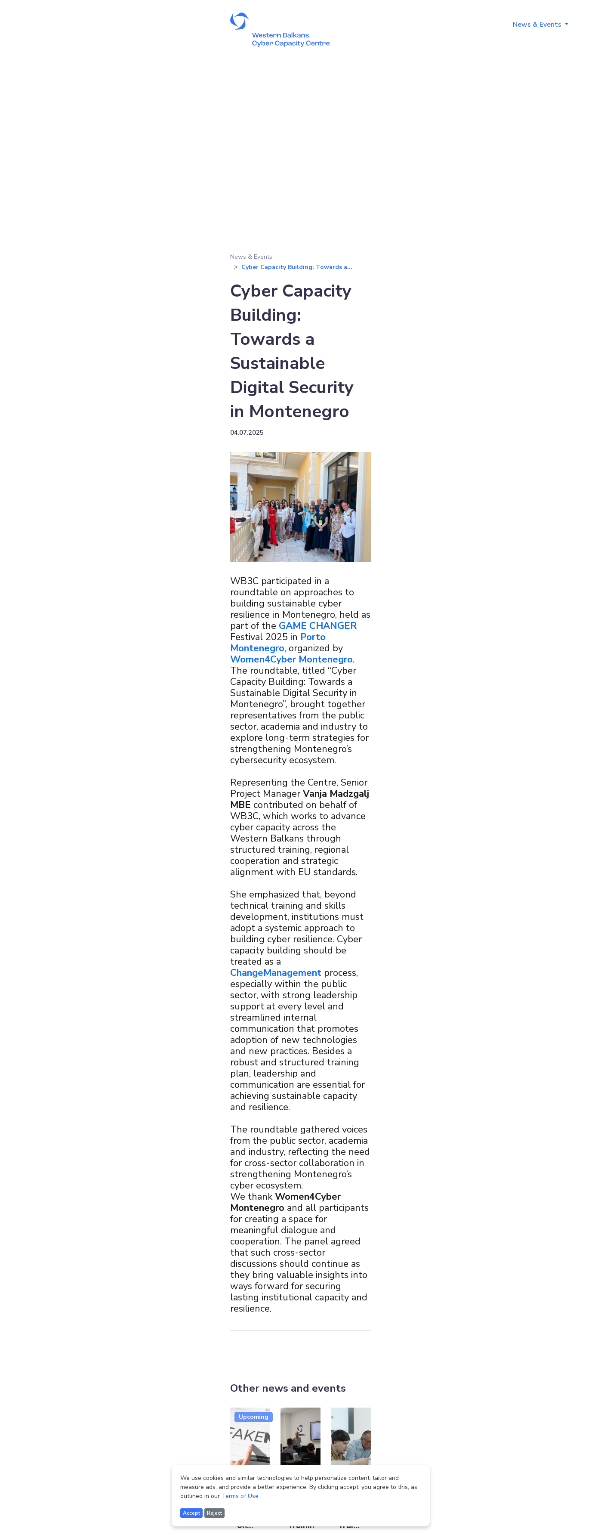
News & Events (251, 257)
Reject (214, 1513)
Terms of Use (240, 1496)
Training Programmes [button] (456, 24)
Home (353, 24)
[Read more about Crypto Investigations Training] (300, 1450)
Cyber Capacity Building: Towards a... (296, 267)
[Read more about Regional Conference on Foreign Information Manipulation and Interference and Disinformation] (250, 1450)
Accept (191, 1513)
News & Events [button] (538, 24)
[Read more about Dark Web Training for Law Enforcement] (351, 1450)
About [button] (390, 24)
